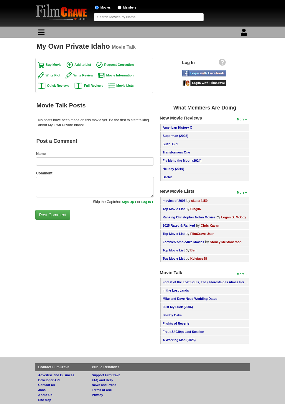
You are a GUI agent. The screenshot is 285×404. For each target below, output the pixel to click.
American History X (177, 127)
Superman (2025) (175, 136)
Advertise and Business (56, 375)
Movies (106, 7)
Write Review (83, 75)
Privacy (97, 395)
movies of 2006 (174, 200)
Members (129, 7)
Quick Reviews (58, 85)
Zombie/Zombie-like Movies (183, 242)
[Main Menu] (40, 34)
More (241, 119)
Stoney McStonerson (225, 242)
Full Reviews (93, 85)
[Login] (244, 34)
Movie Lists (125, 85)
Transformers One (176, 152)
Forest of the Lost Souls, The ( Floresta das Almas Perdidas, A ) (210, 282)
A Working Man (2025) (179, 340)
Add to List (83, 64)
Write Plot (53, 75)
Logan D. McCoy (233, 217)
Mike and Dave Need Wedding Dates (190, 298)
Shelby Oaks (172, 315)
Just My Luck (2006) (178, 307)
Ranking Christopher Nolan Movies (189, 217)
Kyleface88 (198, 258)
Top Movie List (174, 209)
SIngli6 (195, 209)
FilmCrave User (202, 233)
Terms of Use (102, 390)
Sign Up (128, 202)
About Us (45, 395)
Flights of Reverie (176, 323)
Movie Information (120, 75)
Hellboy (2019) (173, 169)
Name (41, 154)
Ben (193, 250)
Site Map (44, 400)
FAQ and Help (102, 380)
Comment (44, 173)
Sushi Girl (170, 144)
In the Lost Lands (176, 290)
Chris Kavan (210, 225)
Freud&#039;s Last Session (183, 331)
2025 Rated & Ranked (179, 225)
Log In (146, 202)
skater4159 (199, 200)
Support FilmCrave (106, 375)
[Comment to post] (95, 187)
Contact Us (46, 385)
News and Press (104, 385)
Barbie (168, 177)
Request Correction (119, 64)
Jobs (42, 390)
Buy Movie (54, 64)
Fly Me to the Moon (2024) (182, 160)
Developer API (49, 380)
